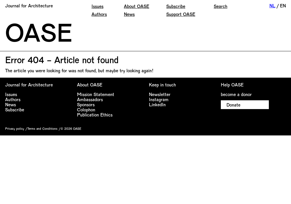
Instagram (159, 99)
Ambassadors (90, 99)
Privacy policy (14, 128)
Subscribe (175, 6)
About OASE (136, 6)
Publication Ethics (95, 114)
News (129, 14)
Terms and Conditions (42, 128)
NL (272, 5)
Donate (233, 104)
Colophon (86, 109)
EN (283, 5)
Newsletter (160, 94)
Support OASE (180, 14)
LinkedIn (157, 104)
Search (220, 6)
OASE (38, 31)
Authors (99, 14)
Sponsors (86, 104)
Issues (97, 6)
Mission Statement (95, 94)
